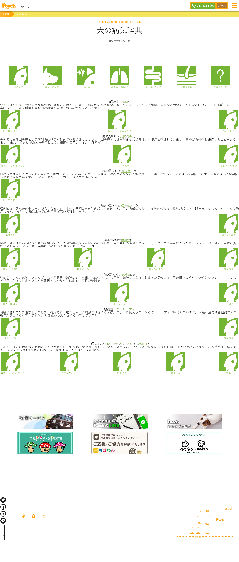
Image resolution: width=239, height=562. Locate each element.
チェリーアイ (126, 309)
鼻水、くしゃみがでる (119, 130)
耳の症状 (86, 86)
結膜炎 (125, 274)
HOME (6, 14)
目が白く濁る (10, 199)
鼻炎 (126, 102)
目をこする (83, 268)
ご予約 (222, 5)
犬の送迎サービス (45, 421)
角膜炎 (125, 240)
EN (29, 6)
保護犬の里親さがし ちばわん (119, 443)
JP (22, 6)
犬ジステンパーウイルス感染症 (126, 343)
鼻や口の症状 (52, 86)
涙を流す (228, 268)
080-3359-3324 (46, 537)
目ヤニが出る (10, 130)
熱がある (228, 372)
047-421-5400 (204, 5)
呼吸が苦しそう (228, 130)
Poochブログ (194, 421)
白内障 (125, 171)
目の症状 (18, 86)
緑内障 (125, 205)
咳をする (122, 372)
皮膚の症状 (187, 86)
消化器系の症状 (153, 86)
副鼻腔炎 (126, 136)
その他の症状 (220, 86)
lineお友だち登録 (119, 421)
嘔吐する (10, 234)
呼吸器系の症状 (119, 86)
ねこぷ (194, 443)
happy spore (45, 443)
